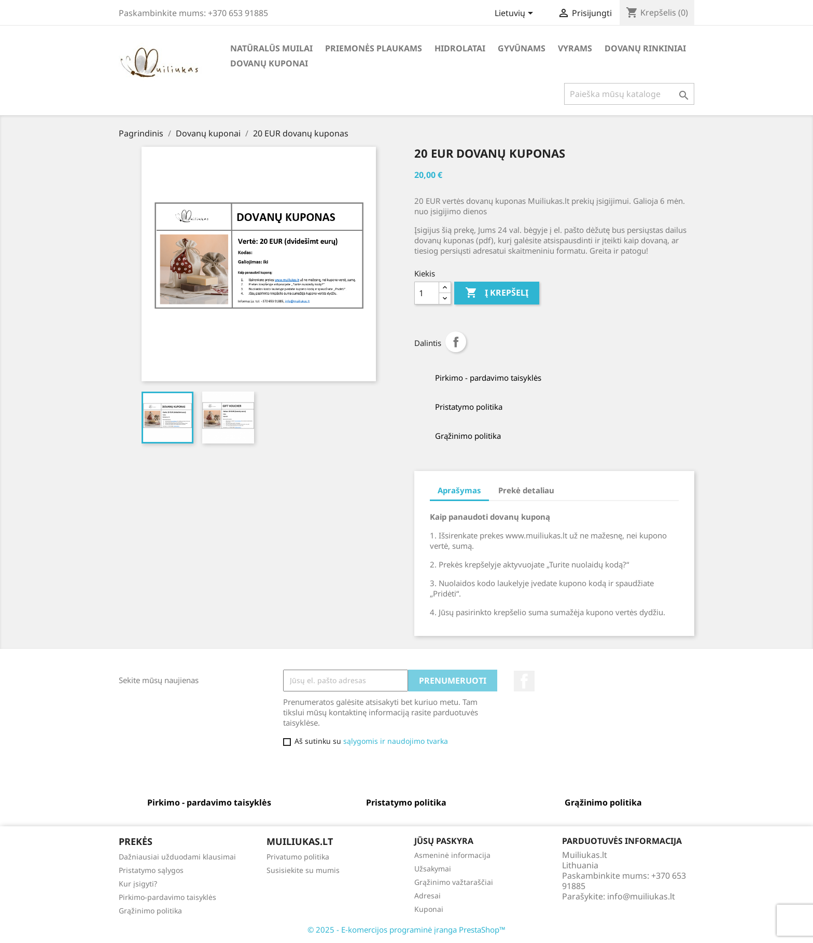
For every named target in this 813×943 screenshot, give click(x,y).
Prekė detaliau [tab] (526, 490)
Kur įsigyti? (138, 884)
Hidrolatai (459, 48)
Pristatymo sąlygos (151, 870)
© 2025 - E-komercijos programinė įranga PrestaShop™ (406, 929)
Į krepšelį (496, 293)
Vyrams (575, 48)
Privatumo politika (298, 857)
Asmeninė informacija (452, 855)
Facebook (524, 681)
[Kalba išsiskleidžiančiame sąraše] (516, 14)
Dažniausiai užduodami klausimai (177, 857)
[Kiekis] (426, 293)
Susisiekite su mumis (303, 870)
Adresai (427, 895)
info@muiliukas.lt (641, 896)
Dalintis (455, 341)
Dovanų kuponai (269, 63)
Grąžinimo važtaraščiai (453, 882)
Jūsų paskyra (443, 841)
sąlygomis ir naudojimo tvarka (395, 741)
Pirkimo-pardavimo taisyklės (167, 897)
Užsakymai (432, 868)
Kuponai (428, 909)
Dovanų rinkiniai (645, 48)
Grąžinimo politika (150, 911)
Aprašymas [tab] (459, 490)
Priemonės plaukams (373, 48)
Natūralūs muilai (271, 48)
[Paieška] (629, 94)
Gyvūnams (521, 48)
